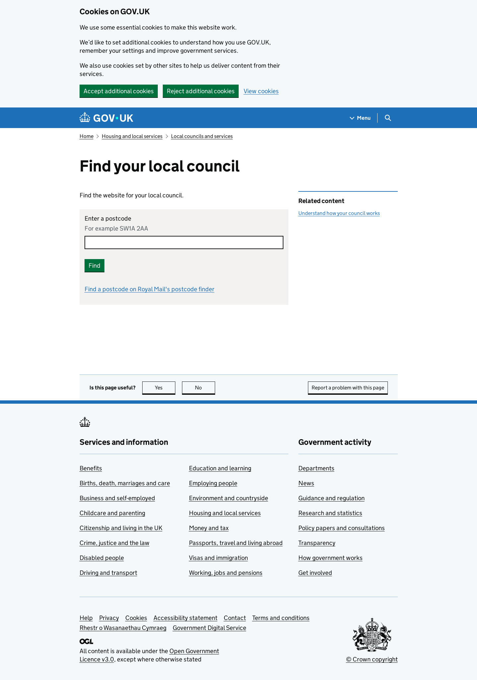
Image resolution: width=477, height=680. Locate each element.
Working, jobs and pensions (226, 573)
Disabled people (102, 558)
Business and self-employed (117, 498)
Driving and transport (108, 573)
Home (86, 136)
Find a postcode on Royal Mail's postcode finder (149, 289)
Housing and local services (132, 136)
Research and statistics (330, 513)
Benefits (91, 468)
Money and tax (209, 528)
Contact (235, 618)
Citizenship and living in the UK (121, 528)
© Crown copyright (372, 659)
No (205, 387)
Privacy (109, 618)
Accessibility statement (185, 618)
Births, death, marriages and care (125, 483)
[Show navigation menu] (360, 118)
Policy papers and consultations (341, 528)
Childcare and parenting (112, 513)
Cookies (136, 618)
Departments (316, 468)
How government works (330, 558)
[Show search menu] (388, 118)
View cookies (261, 91)
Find (94, 265)
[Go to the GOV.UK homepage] (106, 118)
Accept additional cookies (119, 91)
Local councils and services (202, 136)
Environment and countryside (228, 498)
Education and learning (220, 468)
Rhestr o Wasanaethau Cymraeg (123, 628)
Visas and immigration (218, 558)
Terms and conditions (281, 618)
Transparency (316, 543)
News (306, 483)
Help (86, 618)
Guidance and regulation (331, 498)
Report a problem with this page (348, 387)
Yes (165, 387)
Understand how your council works (339, 213)
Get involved (315, 573)
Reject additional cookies (201, 91)
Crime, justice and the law (114, 543)
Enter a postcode (108, 218)
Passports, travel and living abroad (236, 543)
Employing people (213, 483)
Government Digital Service (209, 628)
